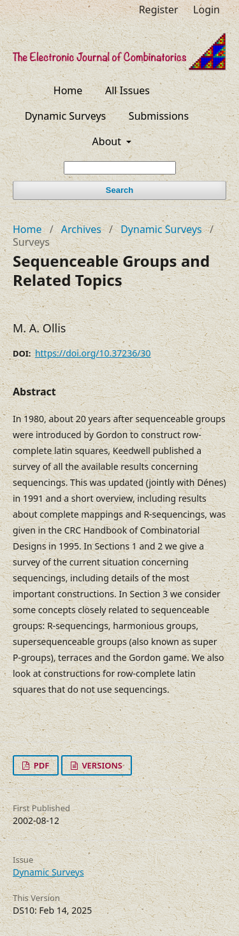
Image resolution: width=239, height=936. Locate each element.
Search (119, 190)
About (108, 141)
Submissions (159, 116)
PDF (40, 765)
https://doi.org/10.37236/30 (93, 353)
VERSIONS (101, 765)
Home (68, 90)
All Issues (127, 90)
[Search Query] (120, 167)
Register (158, 10)
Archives (81, 229)
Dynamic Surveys (65, 116)
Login (206, 10)
